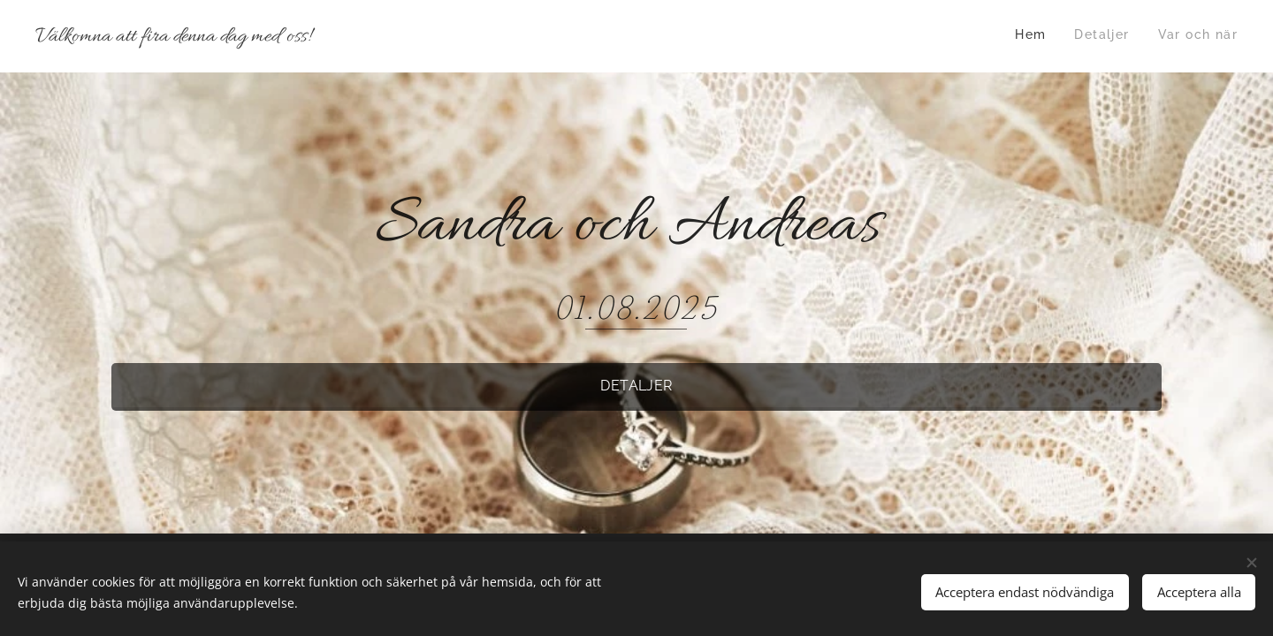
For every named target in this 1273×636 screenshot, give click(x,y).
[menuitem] (1186, 36)
